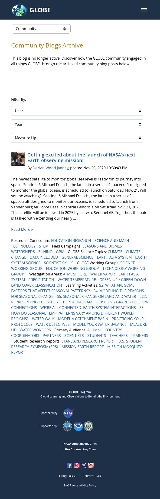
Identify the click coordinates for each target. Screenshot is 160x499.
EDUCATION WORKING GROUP (73, 268)
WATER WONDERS (36, 330)
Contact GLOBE (92, 476)
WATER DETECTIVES (53, 324)
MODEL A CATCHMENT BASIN (83, 318)
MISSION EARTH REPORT (83, 346)
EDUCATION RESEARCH (71, 240)
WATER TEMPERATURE (77, 279)
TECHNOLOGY (23, 246)
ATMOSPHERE (75, 274)
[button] (144, 10)
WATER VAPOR (103, 274)
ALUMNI (94, 330)
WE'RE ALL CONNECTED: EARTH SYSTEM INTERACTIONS (88, 307)
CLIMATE (115, 251)
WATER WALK (44, 318)
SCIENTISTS (74, 335)
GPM (60, 251)
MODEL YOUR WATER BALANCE (100, 324)
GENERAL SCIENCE (78, 257)
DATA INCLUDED (44, 257)
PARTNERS (52, 335)
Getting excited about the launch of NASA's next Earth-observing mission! (81, 157)
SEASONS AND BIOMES (102, 246)
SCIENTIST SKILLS (59, 262)
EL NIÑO (45, 251)
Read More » (22, 229)
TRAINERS (139, 335)
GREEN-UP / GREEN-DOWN (123, 279)
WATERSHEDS (23, 251)
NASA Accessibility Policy (80, 485)
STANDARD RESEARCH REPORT (89, 341)
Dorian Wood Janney (50, 167)
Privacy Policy (66, 476)
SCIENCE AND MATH (112, 240)
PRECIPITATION (41, 279)
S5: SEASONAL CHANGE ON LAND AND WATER (97, 296)
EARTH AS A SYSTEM (115, 257)
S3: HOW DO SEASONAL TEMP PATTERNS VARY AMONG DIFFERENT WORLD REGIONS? (77, 313)
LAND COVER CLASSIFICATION (37, 285)
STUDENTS (97, 335)
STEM (44, 246)
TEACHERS (119, 335)
